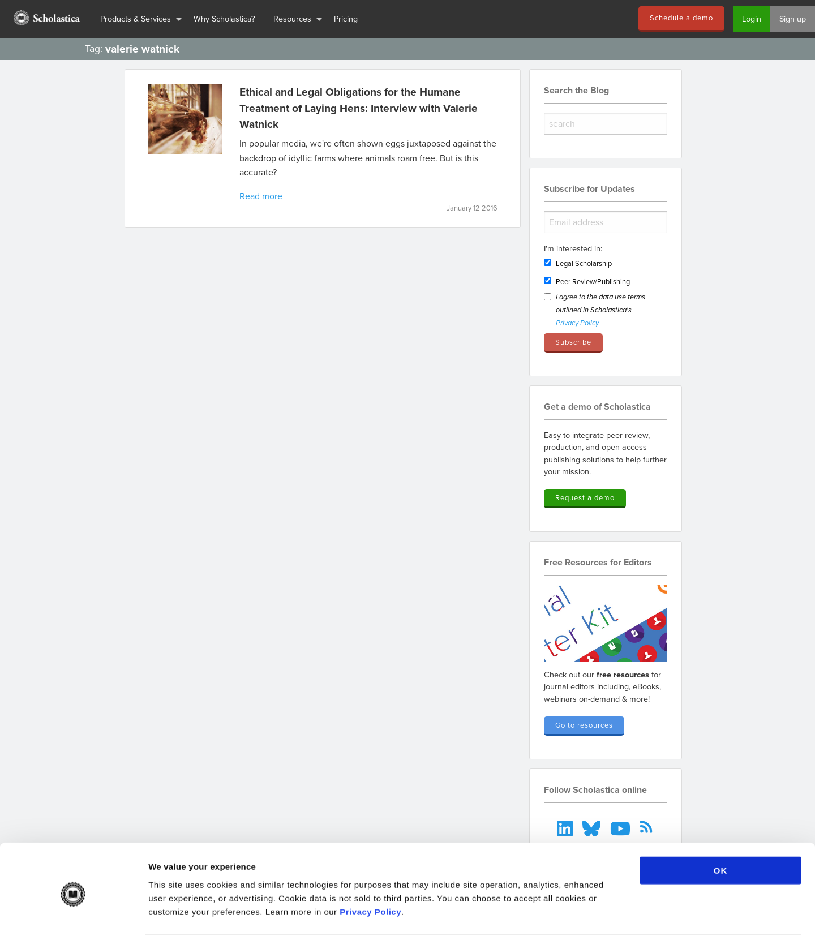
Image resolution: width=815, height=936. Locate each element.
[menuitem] (45, 19)
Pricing (346, 18)
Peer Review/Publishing (593, 281)
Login (751, 18)
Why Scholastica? (224, 18)
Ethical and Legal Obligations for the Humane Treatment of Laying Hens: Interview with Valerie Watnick (358, 108)
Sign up (792, 18)
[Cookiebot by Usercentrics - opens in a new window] (73, 913)
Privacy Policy (370, 868)
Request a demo (585, 497)
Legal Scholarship (584, 263)
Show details (594, 913)
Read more (260, 196)
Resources (292, 18)
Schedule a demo (681, 17)
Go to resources (584, 725)
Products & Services (135, 18)
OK (721, 827)
